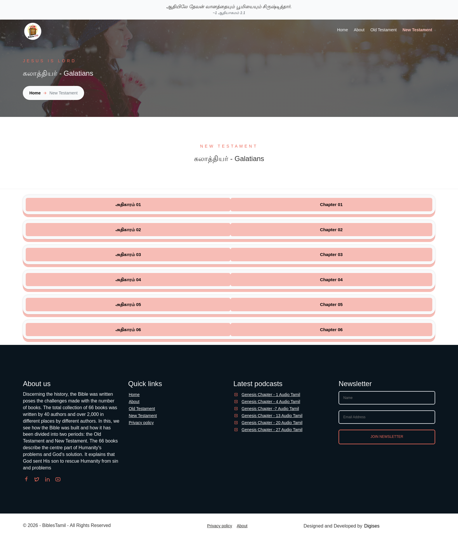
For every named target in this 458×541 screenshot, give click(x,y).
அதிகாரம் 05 (128, 304)
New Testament (417, 29)
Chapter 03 (331, 254)
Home (342, 29)
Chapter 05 (331, 304)
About (359, 29)
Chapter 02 (331, 229)
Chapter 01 (331, 204)
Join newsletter (387, 437)
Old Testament (383, 29)
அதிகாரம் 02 (128, 229)
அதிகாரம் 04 (128, 279)
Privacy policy (141, 422)
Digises (371, 525)
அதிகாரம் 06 (128, 329)
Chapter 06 (331, 329)
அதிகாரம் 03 (128, 254)
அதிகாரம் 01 (128, 204)
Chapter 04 (331, 279)
